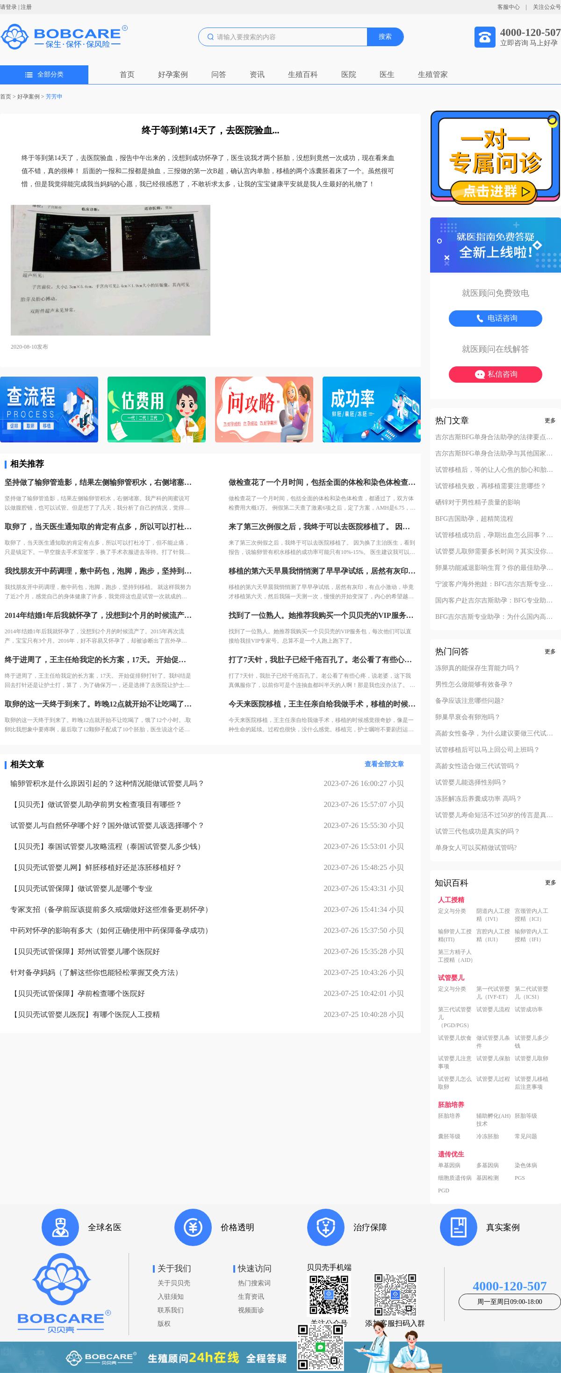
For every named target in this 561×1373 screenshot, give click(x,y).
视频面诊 (251, 1310)
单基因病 (449, 1165)
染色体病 (526, 1165)
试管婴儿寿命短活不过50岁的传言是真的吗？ (495, 815)
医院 (348, 74)
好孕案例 (173, 74)
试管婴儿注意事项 (455, 1062)
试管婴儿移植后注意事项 (531, 1083)
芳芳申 (54, 96)
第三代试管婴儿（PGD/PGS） (455, 1017)
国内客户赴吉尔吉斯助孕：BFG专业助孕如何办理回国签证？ (495, 600)
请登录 (8, 7)
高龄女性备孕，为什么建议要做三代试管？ (495, 733)
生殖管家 (433, 74)
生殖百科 (303, 74)
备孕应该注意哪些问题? (469, 701)
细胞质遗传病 (455, 1178)
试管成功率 (529, 1009)
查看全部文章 (384, 764)
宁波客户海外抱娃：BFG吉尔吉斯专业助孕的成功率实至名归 (495, 584)
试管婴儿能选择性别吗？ (471, 782)
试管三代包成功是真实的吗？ (477, 831)
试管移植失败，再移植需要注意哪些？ (491, 486)
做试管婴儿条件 (493, 1042)
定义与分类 (452, 911)
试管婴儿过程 (493, 1079)
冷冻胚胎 (487, 1136)
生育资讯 (251, 1296)
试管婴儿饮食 (455, 1038)
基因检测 (487, 1178)
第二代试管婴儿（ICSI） (531, 993)
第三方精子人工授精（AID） (457, 956)
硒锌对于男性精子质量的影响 (477, 502)
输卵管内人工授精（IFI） (531, 935)
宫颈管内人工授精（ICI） (531, 915)
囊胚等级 (449, 1136)
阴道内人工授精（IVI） (493, 915)
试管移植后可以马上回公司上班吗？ (487, 750)
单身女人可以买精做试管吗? (476, 848)
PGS (520, 1178)
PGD (443, 1190)
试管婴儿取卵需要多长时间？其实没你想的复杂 (495, 551)
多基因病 (487, 1165)
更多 (550, 420)
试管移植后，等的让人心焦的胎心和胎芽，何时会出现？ (495, 470)
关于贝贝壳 (174, 1283)
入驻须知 (171, 1296)
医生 (387, 74)
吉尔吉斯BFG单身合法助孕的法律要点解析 (495, 437)
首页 (127, 74)
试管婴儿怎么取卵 (455, 1083)
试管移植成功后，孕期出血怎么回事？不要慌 (495, 535)
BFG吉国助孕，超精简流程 (474, 519)
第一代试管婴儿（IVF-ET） (493, 993)
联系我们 (171, 1310)
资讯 (257, 74)
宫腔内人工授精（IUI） (493, 935)
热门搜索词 (254, 1283)
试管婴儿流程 (493, 1009)
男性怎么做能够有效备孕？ (474, 684)
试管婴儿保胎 (493, 1058)
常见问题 (526, 1136)
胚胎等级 (526, 1116)
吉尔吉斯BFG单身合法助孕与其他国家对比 (495, 453)
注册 (26, 7)
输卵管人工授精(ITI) (455, 935)
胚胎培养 (449, 1116)
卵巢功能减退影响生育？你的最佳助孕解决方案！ (495, 568)
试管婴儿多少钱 (531, 1042)
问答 (218, 74)
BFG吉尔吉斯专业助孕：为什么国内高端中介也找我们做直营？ (495, 617)
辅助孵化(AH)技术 (493, 1120)
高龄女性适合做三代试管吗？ (477, 766)
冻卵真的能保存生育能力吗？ (477, 668)
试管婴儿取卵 (531, 1058)
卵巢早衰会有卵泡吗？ (468, 717)
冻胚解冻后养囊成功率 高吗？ (478, 799)
